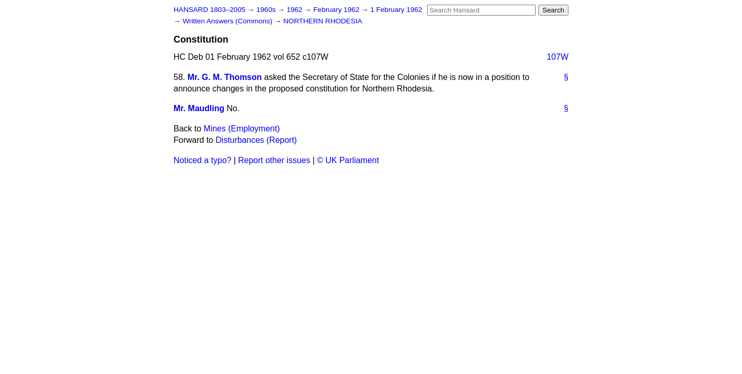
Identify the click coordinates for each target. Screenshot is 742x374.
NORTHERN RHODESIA (322, 21)
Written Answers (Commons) (228, 21)
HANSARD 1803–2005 (209, 10)
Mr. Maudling (199, 108)
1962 (295, 10)
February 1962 (337, 10)
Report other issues (274, 160)
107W (557, 56)
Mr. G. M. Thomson (225, 77)
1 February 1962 (396, 10)
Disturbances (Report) (256, 140)
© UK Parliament (348, 160)
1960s (266, 10)
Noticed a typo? (202, 160)
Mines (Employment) (242, 128)
